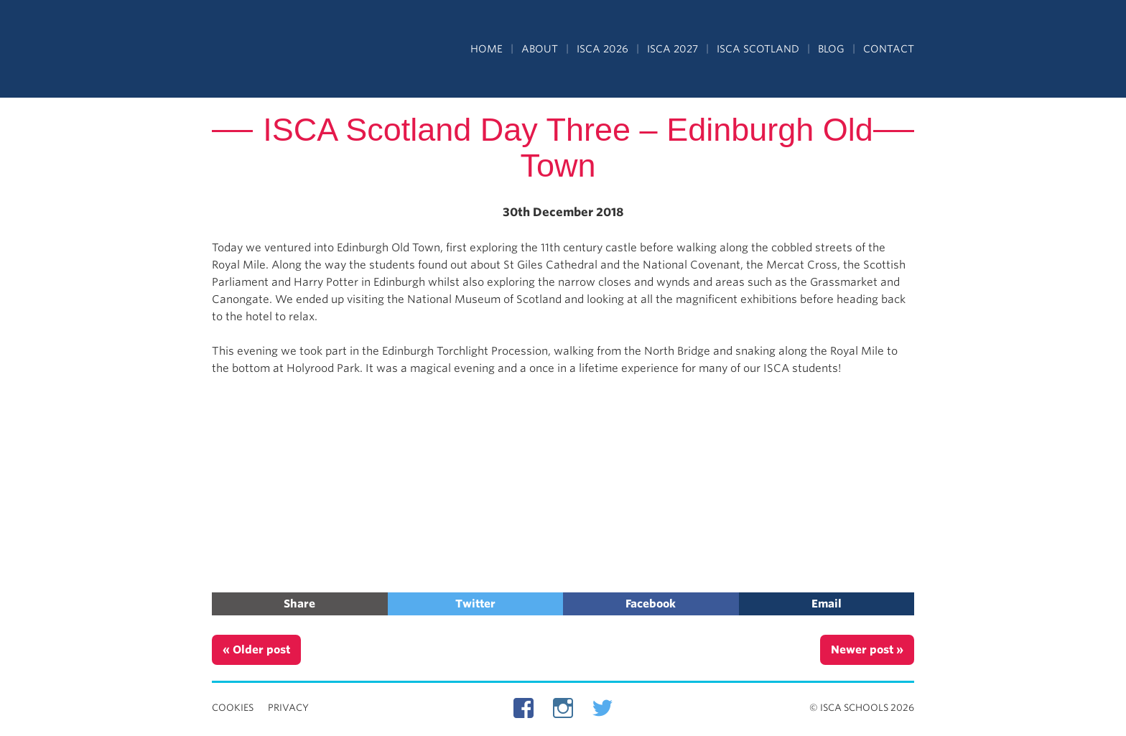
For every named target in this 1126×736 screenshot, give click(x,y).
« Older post (256, 649)
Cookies (232, 707)
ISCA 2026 (602, 49)
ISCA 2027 (672, 49)
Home (486, 49)
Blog (831, 49)
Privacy (288, 707)
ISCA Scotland (758, 49)
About (539, 49)
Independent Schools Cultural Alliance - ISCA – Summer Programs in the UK (278, 50)
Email (826, 603)
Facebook (650, 603)
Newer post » (867, 649)
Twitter (475, 603)
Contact (888, 49)
